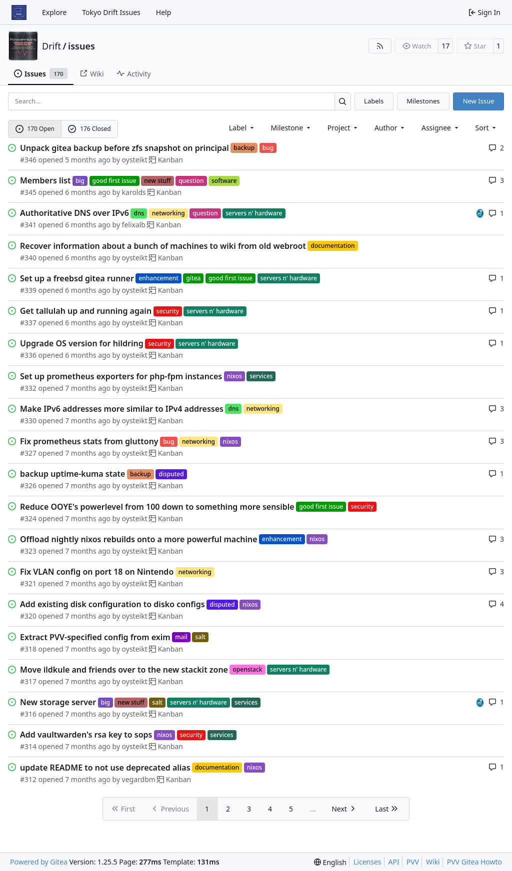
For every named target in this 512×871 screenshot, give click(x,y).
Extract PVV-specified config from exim (95, 637)
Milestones (423, 100)
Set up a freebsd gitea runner (77, 278)
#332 (28, 388)
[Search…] (342, 101)
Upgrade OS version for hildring (82, 343)
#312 (28, 779)
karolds (134, 192)
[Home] (19, 12)
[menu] (486, 127)
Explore (54, 12)
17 (446, 45)
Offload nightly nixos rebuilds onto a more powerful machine (139, 539)
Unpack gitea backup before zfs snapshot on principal (124, 148)
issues (81, 46)
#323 (28, 551)
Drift (51, 46)
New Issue (478, 100)
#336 (28, 355)
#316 (28, 714)
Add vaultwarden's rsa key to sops (86, 735)
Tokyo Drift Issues (111, 12)
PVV (412, 862)
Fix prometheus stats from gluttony (89, 441)
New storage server (58, 702)
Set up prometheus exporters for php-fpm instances (121, 376)
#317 (28, 681)
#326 (28, 485)
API (394, 862)
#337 (28, 322)
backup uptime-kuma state (72, 474)
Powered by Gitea (39, 862)
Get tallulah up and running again (86, 311)
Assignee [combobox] (441, 127)
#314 (28, 746)
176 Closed (89, 128)
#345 (28, 192)
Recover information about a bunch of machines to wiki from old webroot (163, 246)
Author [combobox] (390, 127)
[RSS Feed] (380, 45)
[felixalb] (480, 212)
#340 (28, 257)
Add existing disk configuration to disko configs (112, 604)
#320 (28, 616)
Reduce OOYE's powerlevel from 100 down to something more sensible (157, 507)
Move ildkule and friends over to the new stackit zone (124, 670)
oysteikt (135, 159)
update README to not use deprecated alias (105, 768)
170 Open (35, 128)
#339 (28, 290)
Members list (45, 180)
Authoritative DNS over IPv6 (74, 213)
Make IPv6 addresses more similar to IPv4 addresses (122, 409)
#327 (28, 453)
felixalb (134, 224)
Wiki (433, 862)
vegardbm (139, 779)
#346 (28, 159)
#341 (28, 224)
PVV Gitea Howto (474, 862)
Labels (374, 100)
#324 (28, 518)
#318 (28, 649)
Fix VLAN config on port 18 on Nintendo (97, 572)
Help (164, 12)
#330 (28, 420)
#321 (28, 583)
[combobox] (242, 127)
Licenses (368, 862)
